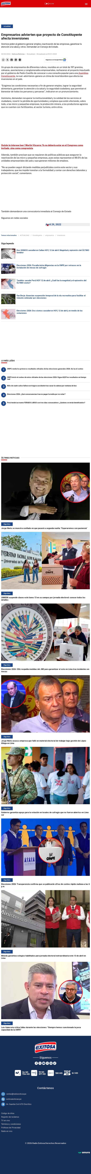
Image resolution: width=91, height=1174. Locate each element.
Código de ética (7, 1113)
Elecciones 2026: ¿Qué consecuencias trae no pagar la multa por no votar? (36, 394)
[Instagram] (47, 1063)
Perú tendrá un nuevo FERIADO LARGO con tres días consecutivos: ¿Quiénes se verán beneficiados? (46, 403)
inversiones (61, 235)
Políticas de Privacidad (10, 1128)
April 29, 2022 (53, 224)
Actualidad (7, 26)
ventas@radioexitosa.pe (16, 1094)
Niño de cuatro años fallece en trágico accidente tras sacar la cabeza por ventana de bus (42, 386)
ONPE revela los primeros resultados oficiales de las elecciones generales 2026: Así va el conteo (45, 369)
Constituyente (37, 235)
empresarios (49, 235)
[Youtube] (43, 1063)
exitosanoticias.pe (13, 1099)
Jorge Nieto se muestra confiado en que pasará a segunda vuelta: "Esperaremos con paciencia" (44, 528)
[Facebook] (36, 1063)
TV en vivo (5, 1120)
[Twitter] (40, 1063)
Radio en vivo (6, 1131)
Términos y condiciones (11, 1124)
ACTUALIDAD (24, 235)
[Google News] (51, 1063)
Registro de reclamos (10, 1117)
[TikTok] (54, 1063)
